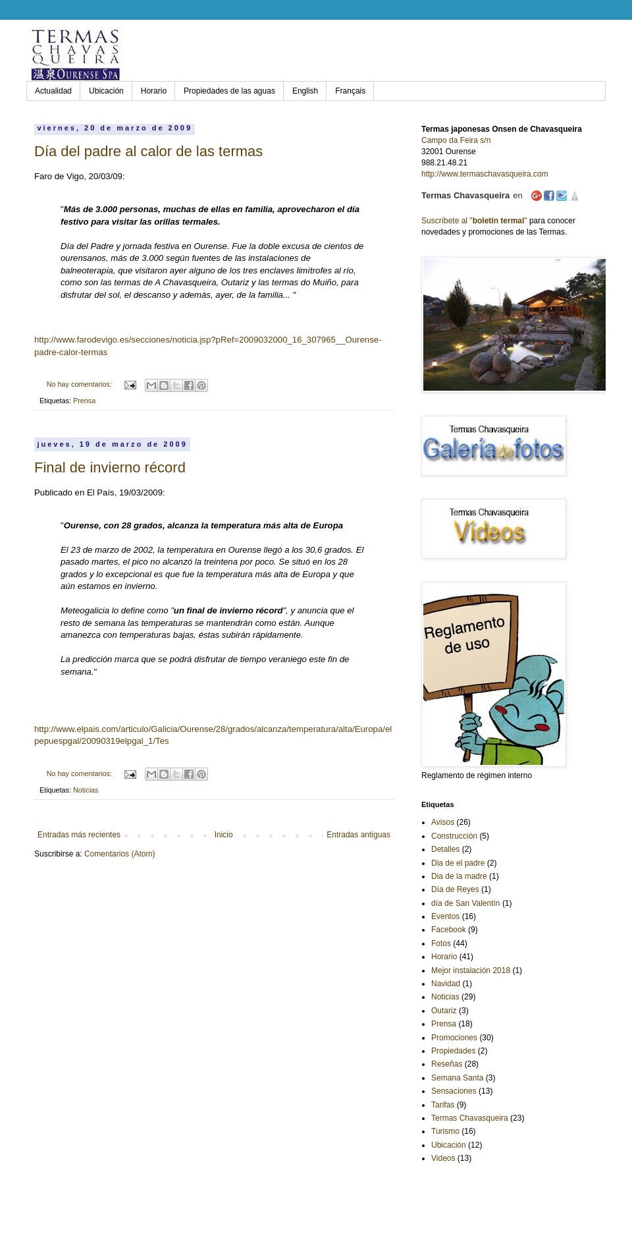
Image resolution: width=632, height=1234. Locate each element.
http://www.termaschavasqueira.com (484, 174)
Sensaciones (454, 1091)
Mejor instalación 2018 (470, 970)
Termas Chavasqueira (469, 1118)
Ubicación (106, 91)
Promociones (454, 1037)
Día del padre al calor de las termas (148, 151)
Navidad (445, 983)
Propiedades (453, 1050)
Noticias (85, 790)
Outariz (444, 1010)
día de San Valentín (465, 903)
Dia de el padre (458, 863)
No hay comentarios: (80, 384)
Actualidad (53, 91)
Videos (443, 1158)
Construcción (454, 836)
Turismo (445, 1131)
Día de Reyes (455, 889)
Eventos (445, 916)
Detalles (445, 849)
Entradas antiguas (358, 834)
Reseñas (446, 1064)
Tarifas (442, 1104)
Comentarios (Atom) (119, 853)
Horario (154, 91)
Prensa (84, 401)
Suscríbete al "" (474, 220)
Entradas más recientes (79, 834)
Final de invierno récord (110, 467)
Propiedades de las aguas (229, 91)
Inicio (224, 834)
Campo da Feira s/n (455, 140)
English (305, 91)
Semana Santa (457, 1077)
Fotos (441, 943)
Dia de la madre (459, 876)
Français (350, 91)
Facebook (448, 929)
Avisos (442, 822)
